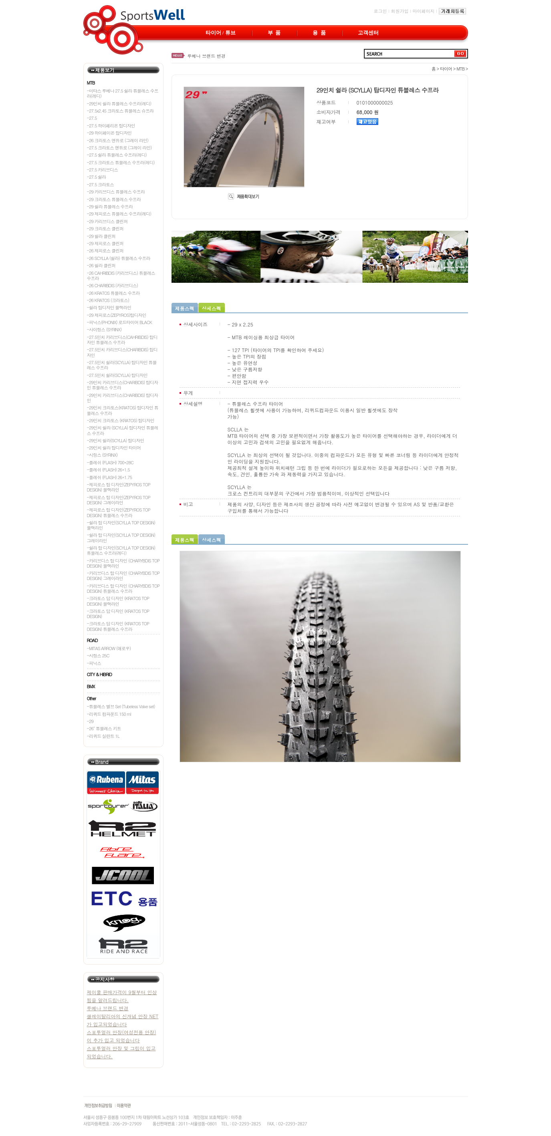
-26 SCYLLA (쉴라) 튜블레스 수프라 (118, 258)
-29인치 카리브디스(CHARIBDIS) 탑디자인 (122, 397)
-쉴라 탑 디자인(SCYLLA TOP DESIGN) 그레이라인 (121, 537)
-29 (90, 721)
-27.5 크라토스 (100, 184)
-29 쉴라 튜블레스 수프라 (110, 206)
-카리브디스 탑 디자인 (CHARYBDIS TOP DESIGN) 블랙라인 (123, 563)
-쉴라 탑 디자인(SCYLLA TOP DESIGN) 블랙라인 (121, 525)
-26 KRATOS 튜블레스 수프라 (113, 293)
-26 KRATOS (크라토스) (108, 300)
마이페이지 (424, 11)
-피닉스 (94, 663)
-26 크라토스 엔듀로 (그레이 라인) (117, 140)
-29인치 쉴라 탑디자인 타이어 (114, 448)
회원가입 (400, 11)
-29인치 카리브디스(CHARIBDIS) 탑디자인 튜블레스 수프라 (122, 385)
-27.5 (92, 118)
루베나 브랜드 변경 (207, 56)
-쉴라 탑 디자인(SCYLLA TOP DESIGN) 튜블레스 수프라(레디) (121, 550)
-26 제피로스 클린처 (105, 251)
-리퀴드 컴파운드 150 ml (109, 714)
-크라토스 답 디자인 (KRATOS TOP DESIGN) (118, 613)
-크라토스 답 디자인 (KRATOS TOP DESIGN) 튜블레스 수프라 (118, 626)
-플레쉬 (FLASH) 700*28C (110, 462)
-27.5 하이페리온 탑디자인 (111, 126)
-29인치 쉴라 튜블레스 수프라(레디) (119, 104)
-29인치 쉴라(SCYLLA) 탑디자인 (115, 440)
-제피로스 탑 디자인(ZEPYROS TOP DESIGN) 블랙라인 (118, 487)
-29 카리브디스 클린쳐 (107, 221)
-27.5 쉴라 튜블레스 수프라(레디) (117, 155)
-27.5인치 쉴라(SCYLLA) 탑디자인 (117, 375)
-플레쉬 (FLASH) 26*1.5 (108, 470)
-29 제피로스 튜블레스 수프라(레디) (119, 214)
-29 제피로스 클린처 (105, 243)
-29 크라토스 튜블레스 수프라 (114, 199)
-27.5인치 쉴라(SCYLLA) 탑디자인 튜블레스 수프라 (122, 365)
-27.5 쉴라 (96, 177)
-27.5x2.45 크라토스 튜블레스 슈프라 (120, 111)
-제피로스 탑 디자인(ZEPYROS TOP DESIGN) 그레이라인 (118, 500)
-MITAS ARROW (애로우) (109, 648)
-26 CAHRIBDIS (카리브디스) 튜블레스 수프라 (121, 275)
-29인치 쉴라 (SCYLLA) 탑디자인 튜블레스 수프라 (122, 430)
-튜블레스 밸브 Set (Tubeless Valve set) (121, 706)
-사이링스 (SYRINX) (104, 329)
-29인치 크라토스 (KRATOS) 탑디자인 (120, 420)
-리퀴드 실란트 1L (103, 736)
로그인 (380, 11)
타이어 (446, 69)
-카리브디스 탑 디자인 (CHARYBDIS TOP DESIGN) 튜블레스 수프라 (123, 588)
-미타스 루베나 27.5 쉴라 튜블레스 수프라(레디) (122, 93)
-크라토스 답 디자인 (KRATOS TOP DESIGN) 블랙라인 (118, 600)
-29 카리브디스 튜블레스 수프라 (116, 192)
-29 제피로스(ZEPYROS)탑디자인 (116, 315)
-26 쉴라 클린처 (101, 265)
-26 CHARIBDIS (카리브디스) (112, 285)
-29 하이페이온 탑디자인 (109, 133)
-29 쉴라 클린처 (101, 236)
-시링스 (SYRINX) (102, 455)
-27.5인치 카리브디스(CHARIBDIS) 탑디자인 (122, 352)
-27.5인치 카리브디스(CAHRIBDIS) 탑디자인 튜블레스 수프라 (122, 339)
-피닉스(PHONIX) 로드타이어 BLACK (119, 322)
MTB (460, 69)
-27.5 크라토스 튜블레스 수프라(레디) (121, 162)
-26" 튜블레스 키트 (104, 728)
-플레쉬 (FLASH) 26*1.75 (109, 477)
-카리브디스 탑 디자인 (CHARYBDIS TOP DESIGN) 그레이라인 (123, 575)
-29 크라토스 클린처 (105, 229)
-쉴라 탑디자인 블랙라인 (109, 307)
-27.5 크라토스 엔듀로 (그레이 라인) (119, 148)
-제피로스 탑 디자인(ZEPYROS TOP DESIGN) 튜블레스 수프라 (118, 512)
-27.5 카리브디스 (102, 170)
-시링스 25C (98, 656)
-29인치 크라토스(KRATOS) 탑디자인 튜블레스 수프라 (122, 410)
